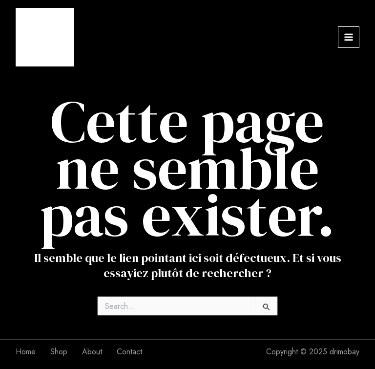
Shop (58, 351)
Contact (129, 351)
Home (26, 351)
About (92, 351)
